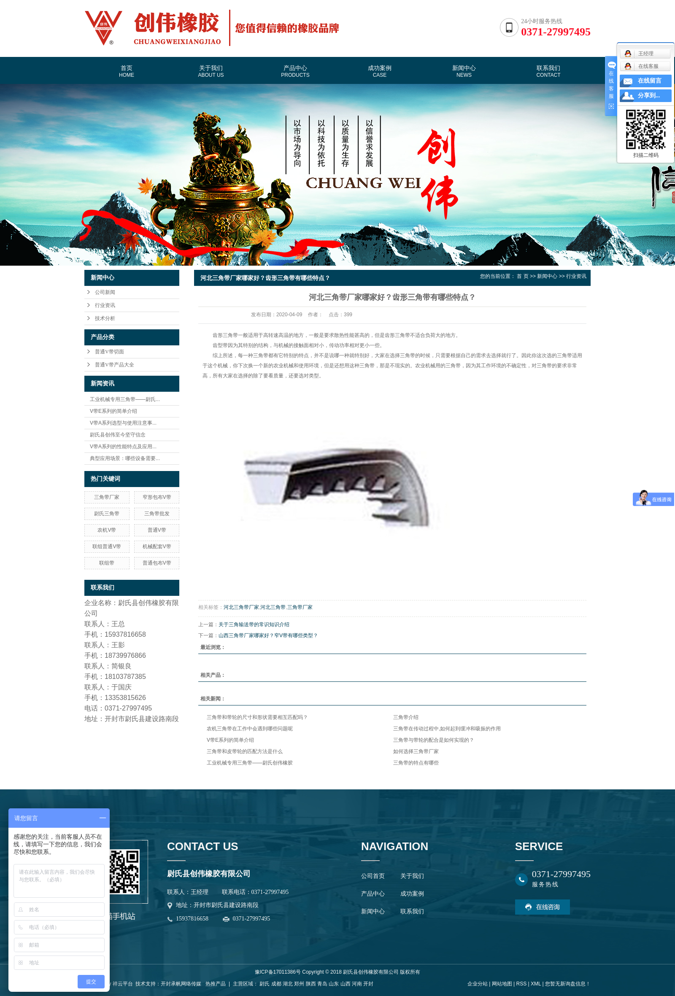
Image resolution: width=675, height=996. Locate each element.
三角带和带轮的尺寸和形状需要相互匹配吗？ (257, 717)
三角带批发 (157, 514)
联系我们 (548, 71)
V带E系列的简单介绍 (113, 411)
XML (536, 984)
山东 (334, 984)
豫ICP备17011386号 (278, 972)
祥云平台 (123, 984)
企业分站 (477, 984)
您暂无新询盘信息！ (568, 984)
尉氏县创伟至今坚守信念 (118, 435)
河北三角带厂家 (241, 607)
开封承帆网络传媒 (181, 984)
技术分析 (105, 318)
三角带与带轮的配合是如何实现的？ (433, 740)
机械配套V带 (157, 546)
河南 (357, 984)
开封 (368, 984)
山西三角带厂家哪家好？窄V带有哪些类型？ (268, 635)
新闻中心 (464, 71)
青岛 (322, 984)
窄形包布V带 (157, 497)
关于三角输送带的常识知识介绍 (254, 624)
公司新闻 (105, 292)
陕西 (311, 984)
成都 (276, 984)
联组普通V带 (106, 546)
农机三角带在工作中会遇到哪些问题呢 (250, 729)
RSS (521, 984)
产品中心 (295, 71)
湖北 (288, 984)
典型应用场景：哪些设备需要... (125, 458)
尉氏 (264, 984)
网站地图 (502, 984)
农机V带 (106, 530)
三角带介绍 (405, 717)
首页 (126, 71)
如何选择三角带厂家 (416, 751)
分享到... (649, 95)
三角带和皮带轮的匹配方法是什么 (245, 751)
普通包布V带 (157, 563)
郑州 (299, 984)
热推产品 (215, 984)
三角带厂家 (106, 497)
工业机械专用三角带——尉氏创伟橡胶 (250, 763)
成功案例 (380, 71)
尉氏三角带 (106, 514)
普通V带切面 (109, 352)
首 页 (522, 276)
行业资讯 (105, 305)
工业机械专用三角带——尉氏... (125, 399)
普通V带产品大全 (114, 365)
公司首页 (373, 876)
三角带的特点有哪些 (416, 763)
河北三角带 (273, 607)
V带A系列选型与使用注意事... (123, 423)
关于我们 (211, 71)
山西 (345, 984)
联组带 (106, 563)
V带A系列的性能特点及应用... (123, 447)
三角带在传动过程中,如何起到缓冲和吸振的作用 (447, 729)
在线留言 (650, 81)
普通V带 (157, 530)
